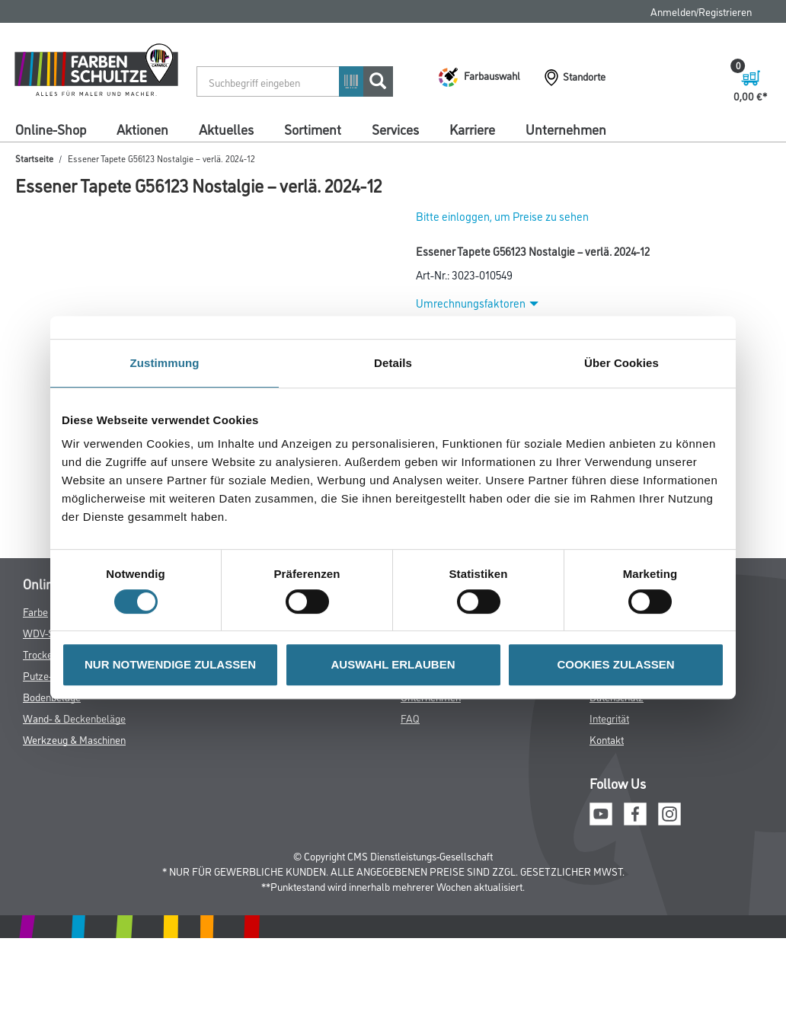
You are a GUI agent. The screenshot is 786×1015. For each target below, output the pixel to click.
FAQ (410, 717)
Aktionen (142, 129)
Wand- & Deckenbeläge (74, 717)
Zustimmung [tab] (165, 362)
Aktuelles (226, 129)
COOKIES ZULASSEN (615, 664)
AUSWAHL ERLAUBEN (393, 664)
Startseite (34, 158)
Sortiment (312, 129)
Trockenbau (48, 653)
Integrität (609, 717)
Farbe (35, 611)
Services (395, 129)
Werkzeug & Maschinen (74, 739)
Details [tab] (393, 362)
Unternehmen (566, 129)
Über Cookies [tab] (621, 362)
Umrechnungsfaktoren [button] (477, 303)
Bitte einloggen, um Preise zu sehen (502, 216)
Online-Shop (50, 129)
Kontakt (607, 739)
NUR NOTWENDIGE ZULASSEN (170, 664)
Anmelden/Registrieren (701, 11)
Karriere (472, 129)
